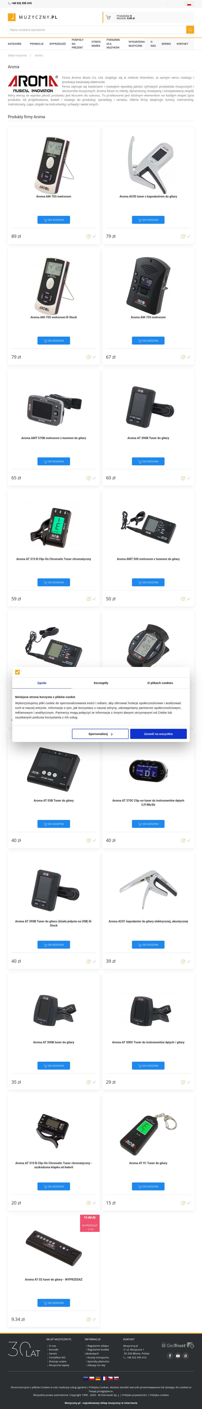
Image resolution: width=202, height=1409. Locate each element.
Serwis (166, 43)
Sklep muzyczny (17, 55)
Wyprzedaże (58, 43)
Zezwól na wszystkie (158, 734)
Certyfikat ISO (55, 1357)
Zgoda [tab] (41, 683)
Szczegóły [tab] (101, 683)
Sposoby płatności (97, 1361)
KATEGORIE (14, 43)
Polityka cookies (159, 1395)
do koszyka (54, 220)
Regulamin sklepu (97, 1346)
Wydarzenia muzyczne (137, 43)
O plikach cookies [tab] (160, 683)
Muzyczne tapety (57, 1365)
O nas (153, 43)
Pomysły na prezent (77, 43)
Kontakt (182, 43)
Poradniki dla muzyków (113, 43)
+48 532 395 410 (134, 1357)
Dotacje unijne (56, 1361)
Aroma (39, 55)
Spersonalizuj (101, 734)
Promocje (37, 43)
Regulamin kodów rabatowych (97, 1351)
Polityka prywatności (134, 1395)
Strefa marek (96, 43)
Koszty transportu (97, 1357)
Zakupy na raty (95, 1365)
